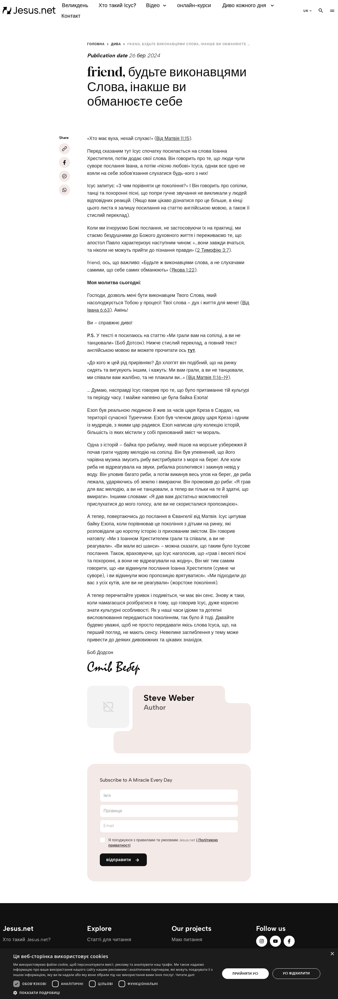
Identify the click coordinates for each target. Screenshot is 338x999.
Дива (116, 44)
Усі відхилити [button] (296, 973)
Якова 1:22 (182, 270)
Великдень (75, 5)
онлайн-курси (194, 5)
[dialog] (169, 973)
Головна (96, 44)
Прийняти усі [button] (245, 973)
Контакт (71, 16)
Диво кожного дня (248, 5)
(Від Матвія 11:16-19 (207, 377)
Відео (157, 5)
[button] (113, 992)
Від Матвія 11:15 (173, 138)
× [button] (332, 954)
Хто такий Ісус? (117, 5)
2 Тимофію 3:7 (213, 250)
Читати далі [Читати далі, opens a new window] (185, 975)
